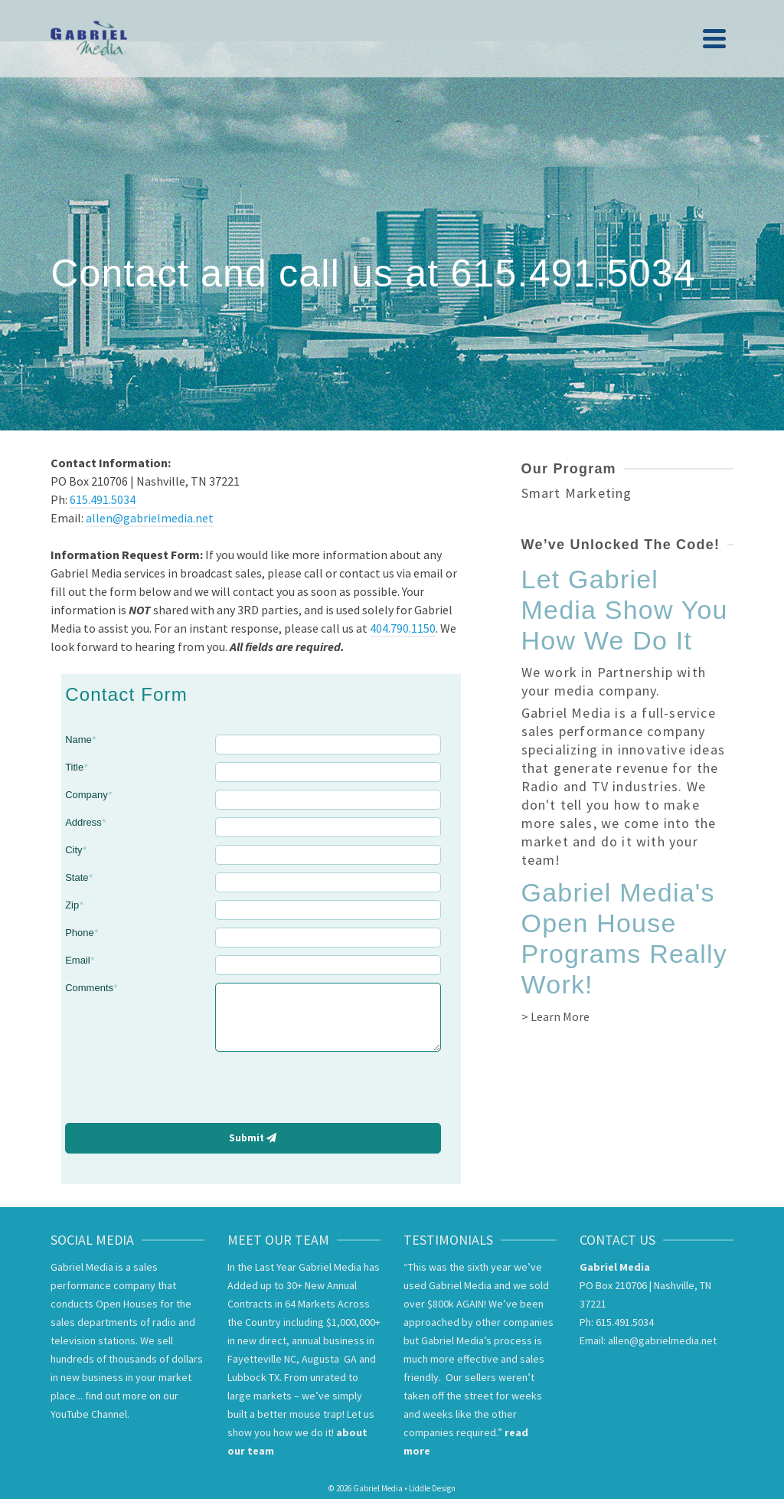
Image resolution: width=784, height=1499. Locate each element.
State (78, 877)
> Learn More (555, 1016)
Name (80, 740)
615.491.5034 (103, 499)
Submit (252, 1137)
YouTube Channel (89, 1414)
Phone (81, 933)
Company (88, 795)
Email (79, 960)
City (75, 850)
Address (85, 822)
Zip (74, 905)
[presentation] (327, 1089)
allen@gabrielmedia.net (150, 517)
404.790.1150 (403, 628)
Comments (91, 988)
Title (76, 767)
